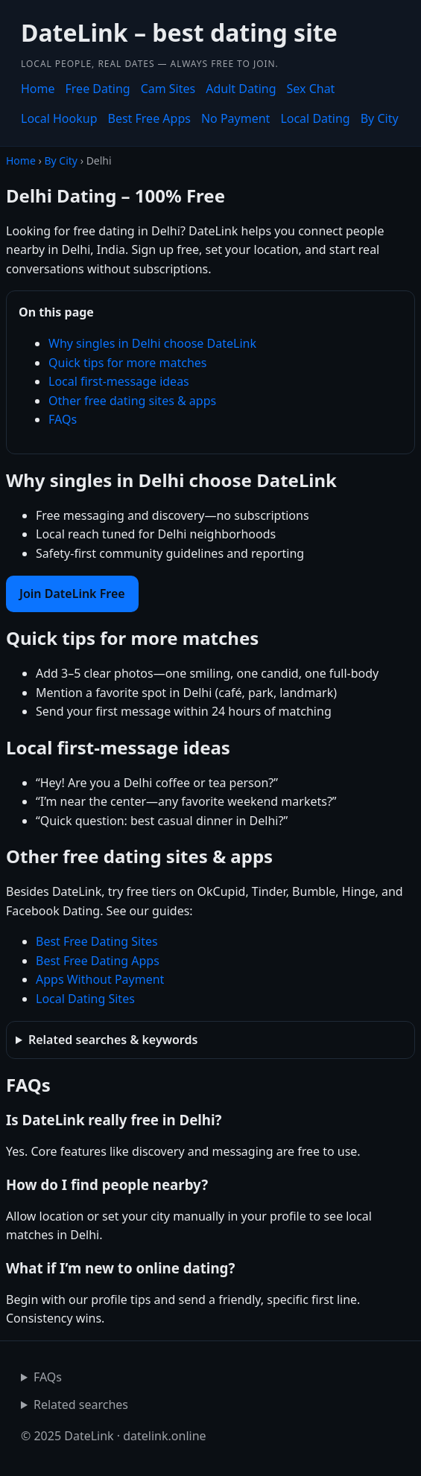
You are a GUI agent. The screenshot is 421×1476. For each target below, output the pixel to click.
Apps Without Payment (100, 979)
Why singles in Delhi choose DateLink (152, 343)
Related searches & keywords (112, 1039)
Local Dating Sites (85, 998)
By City (380, 118)
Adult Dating (241, 88)
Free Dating (98, 88)
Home (38, 88)
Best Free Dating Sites (97, 941)
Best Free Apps (149, 118)
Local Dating (314, 118)
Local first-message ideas (118, 381)
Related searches (81, 1404)
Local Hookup (59, 118)
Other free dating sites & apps (132, 400)
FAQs (62, 419)
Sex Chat (311, 88)
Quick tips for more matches (127, 362)
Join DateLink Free (72, 593)
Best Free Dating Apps (97, 960)
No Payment (235, 118)
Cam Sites (168, 88)
